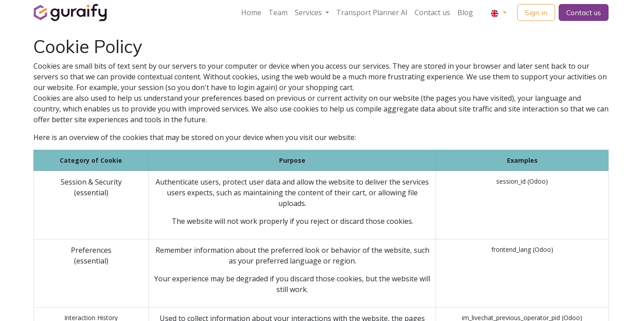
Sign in (536, 12)
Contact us (583, 12)
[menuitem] (251, 12)
